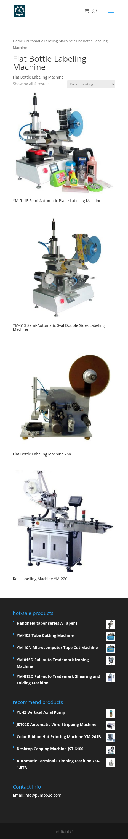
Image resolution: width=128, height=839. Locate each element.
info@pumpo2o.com (43, 795)
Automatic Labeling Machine (49, 40)
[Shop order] (91, 84)
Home (18, 40)
